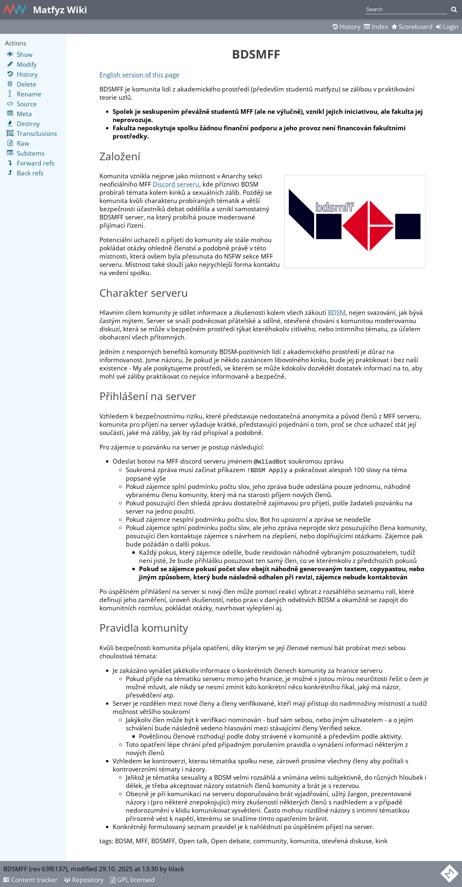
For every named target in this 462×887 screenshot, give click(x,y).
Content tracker (30, 879)
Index (376, 26)
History (347, 26)
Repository (84, 879)
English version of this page (139, 74)
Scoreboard (412, 26)
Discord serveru (176, 184)
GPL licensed (132, 879)
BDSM (336, 312)
